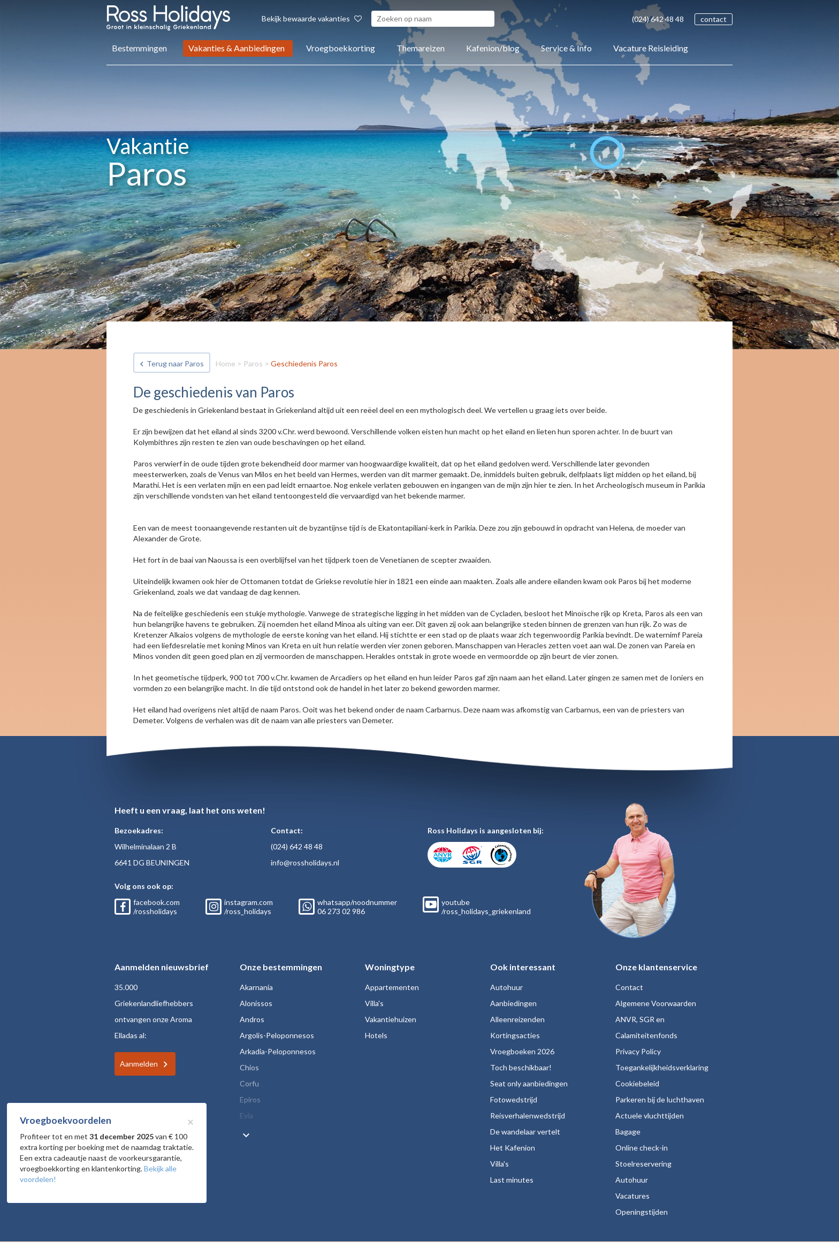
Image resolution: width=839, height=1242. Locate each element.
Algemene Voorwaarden (655, 1003)
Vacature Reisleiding (650, 48)
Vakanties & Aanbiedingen (236, 48)
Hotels (376, 1035)
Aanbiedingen (513, 1003)
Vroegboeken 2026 (522, 1051)
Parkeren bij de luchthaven (659, 1099)
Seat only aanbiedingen (529, 1083)
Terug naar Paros (175, 363)
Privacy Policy (638, 1051)
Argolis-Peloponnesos (277, 1035)
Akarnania (256, 987)
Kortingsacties (515, 1035)
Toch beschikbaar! (521, 1067)
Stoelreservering (643, 1163)
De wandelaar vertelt (525, 1131)
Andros (252, 1019)
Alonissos (256, 1003)
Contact (629, 987)
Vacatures (632, 1195)
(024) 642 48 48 (658, 19)
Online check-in (641, 1147)
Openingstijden (641, 1211)
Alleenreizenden (517, 1019)
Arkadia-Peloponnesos (278, 1051)
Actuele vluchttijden (649, 1115)
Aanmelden (139, 1063)
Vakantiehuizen (390, 1019)
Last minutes (511, 1179)
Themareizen (420, 48)
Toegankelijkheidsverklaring (661, 1067)
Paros (253, 363)
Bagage (627, 1131)
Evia (246, 1115)
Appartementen (392, 987)
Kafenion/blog (493, 48)
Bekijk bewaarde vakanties (312, 18)
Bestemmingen (139, 48)
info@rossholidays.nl (305, 862)
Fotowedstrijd (513, 1099)
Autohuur (506, 987)
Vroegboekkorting (340, 48)
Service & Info (566, 48)
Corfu (249, 1083)
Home (225, 363)
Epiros (250, 1099)
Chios (249, 1067)
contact (713, 19)
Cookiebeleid (637, 1083)
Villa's (374, 1003)
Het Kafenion (512, 1147)
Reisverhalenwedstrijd (527, 1115)
